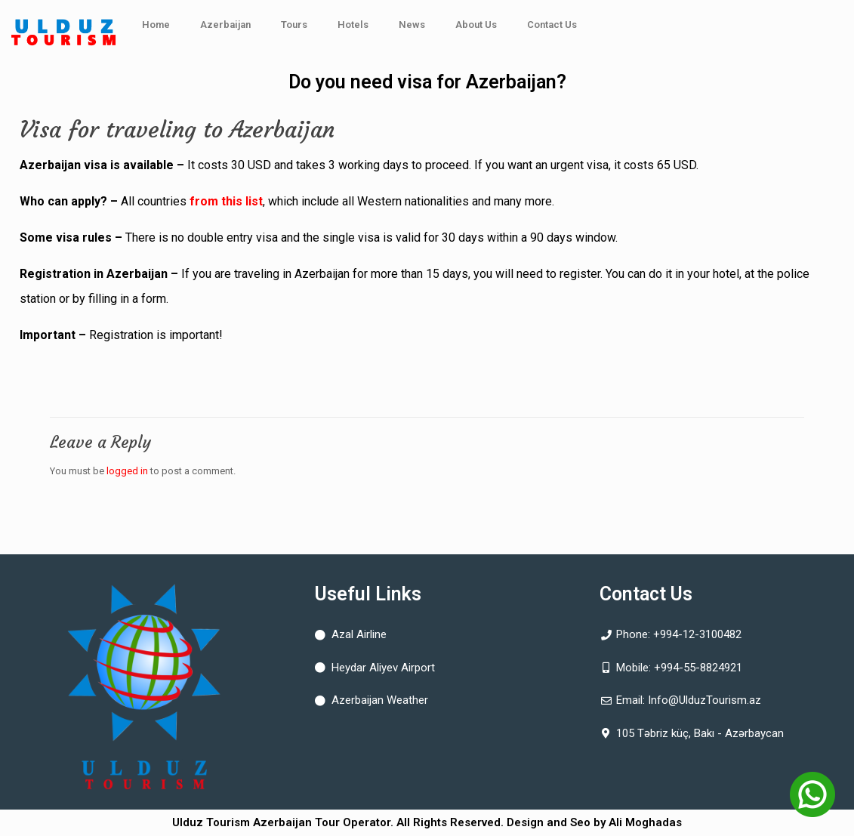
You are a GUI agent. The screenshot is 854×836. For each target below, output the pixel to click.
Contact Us (552, 24)
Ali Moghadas (645, 822)
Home (156, 24)
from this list (226, 201)
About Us (476, 24)
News (412, 24)
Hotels (353, 24)
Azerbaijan (225, 24)
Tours (294, 24)
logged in (127, 471)
